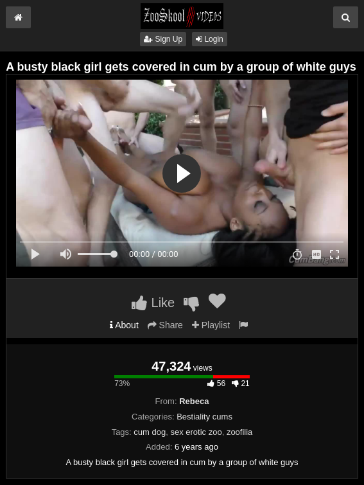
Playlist (211, 325)
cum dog (150, 432)
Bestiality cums (204, 416)
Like (153, 302)
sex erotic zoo (195, 432)
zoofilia (239, 432)
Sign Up (163, 39)
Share (165, 325)
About (124, 325)
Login (209, 39)
